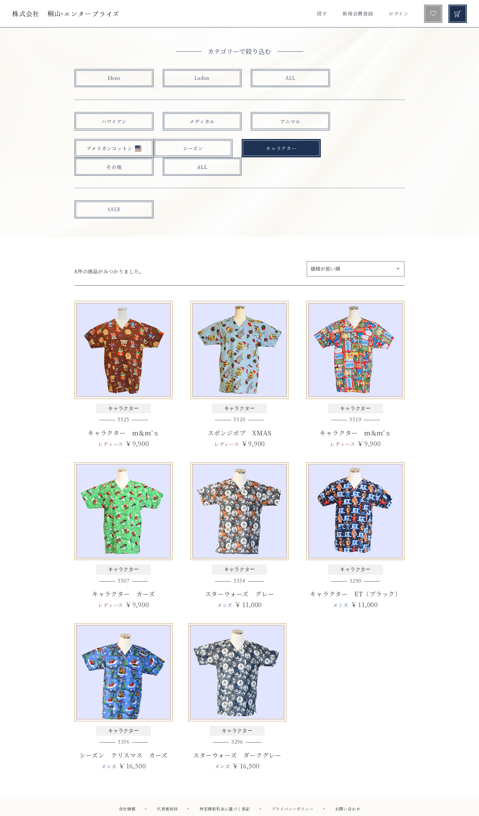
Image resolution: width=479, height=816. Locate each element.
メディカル (193, 121)
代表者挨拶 (167, 792)
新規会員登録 (357, 13)
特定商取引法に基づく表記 (224, 792)
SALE (110, 192)
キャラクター (193, 148)
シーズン (111, 148)
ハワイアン (110, 121)
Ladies (193, 78)
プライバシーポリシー (293, 792)
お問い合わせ (347, 792)
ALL (276, 78)
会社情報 (127, 792)
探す (322, 13)
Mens (110, 78)
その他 (275, 148)
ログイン (399, 13)
